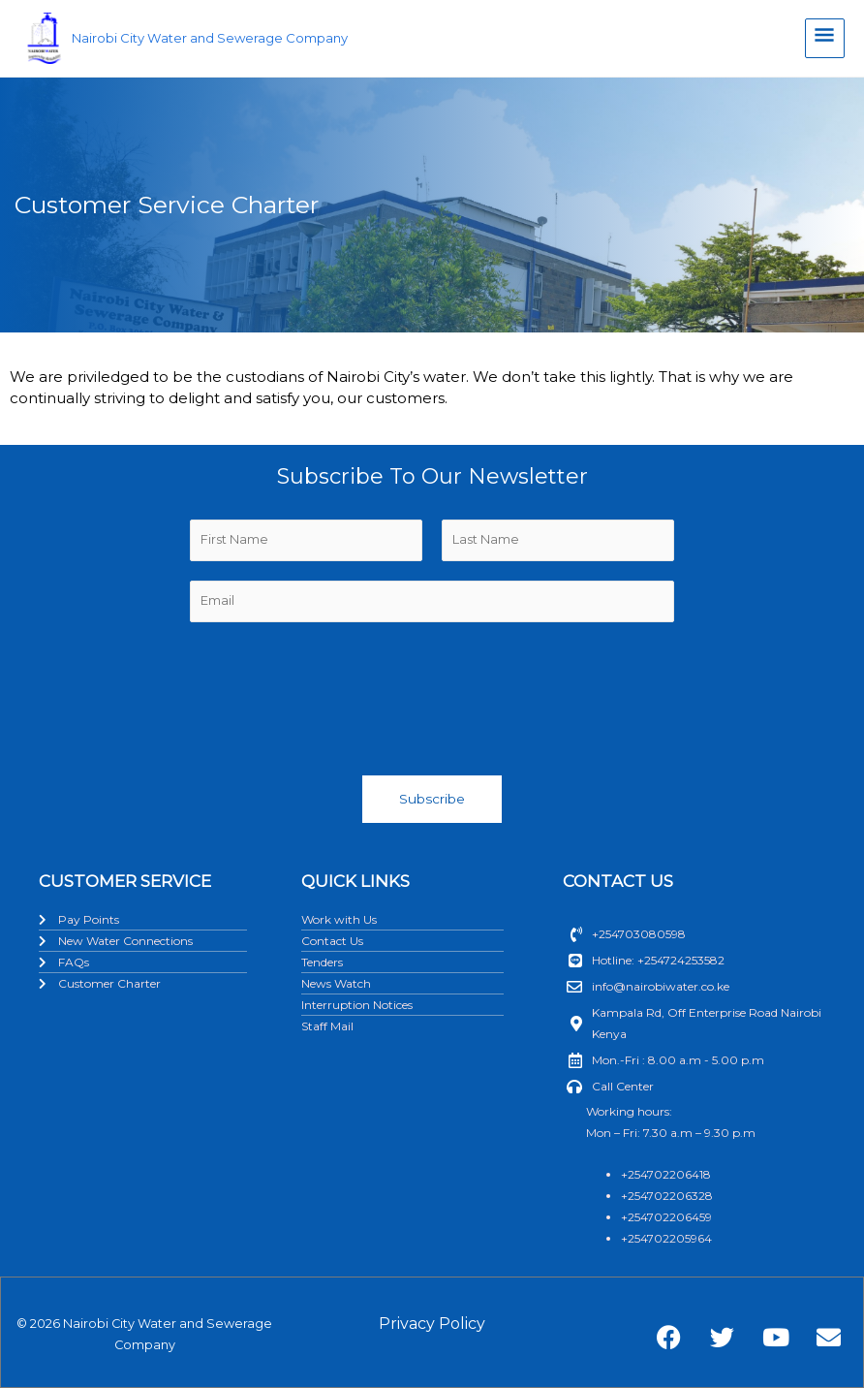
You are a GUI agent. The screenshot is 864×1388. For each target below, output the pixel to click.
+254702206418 (666, 1174)
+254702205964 (666, 1238)
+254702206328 (667, 1195)
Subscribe (432, 798)
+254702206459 (666, 1217)
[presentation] (432, 694)
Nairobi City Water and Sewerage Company (218, 39)
